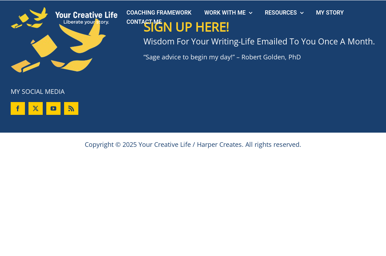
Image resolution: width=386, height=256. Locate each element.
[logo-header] (64, 10)
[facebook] (18, 108)
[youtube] (53, 108)
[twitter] (35, 108)
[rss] (71, 108)
